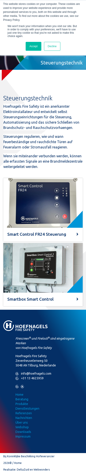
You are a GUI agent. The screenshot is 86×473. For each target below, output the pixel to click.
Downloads (23, 432)
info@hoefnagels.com (33, 374)
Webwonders (42, 469)
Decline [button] (52, 46)
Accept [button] (33, 46)
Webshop (22, 427)
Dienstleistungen (27, 408)
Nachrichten (23, 418)
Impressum (23, 436)
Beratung (21, 399)
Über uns (21, 422)
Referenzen (23, 413)
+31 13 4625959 (29, 378)
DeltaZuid (23, 469)
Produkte (21, 404)
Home (19, 394)
